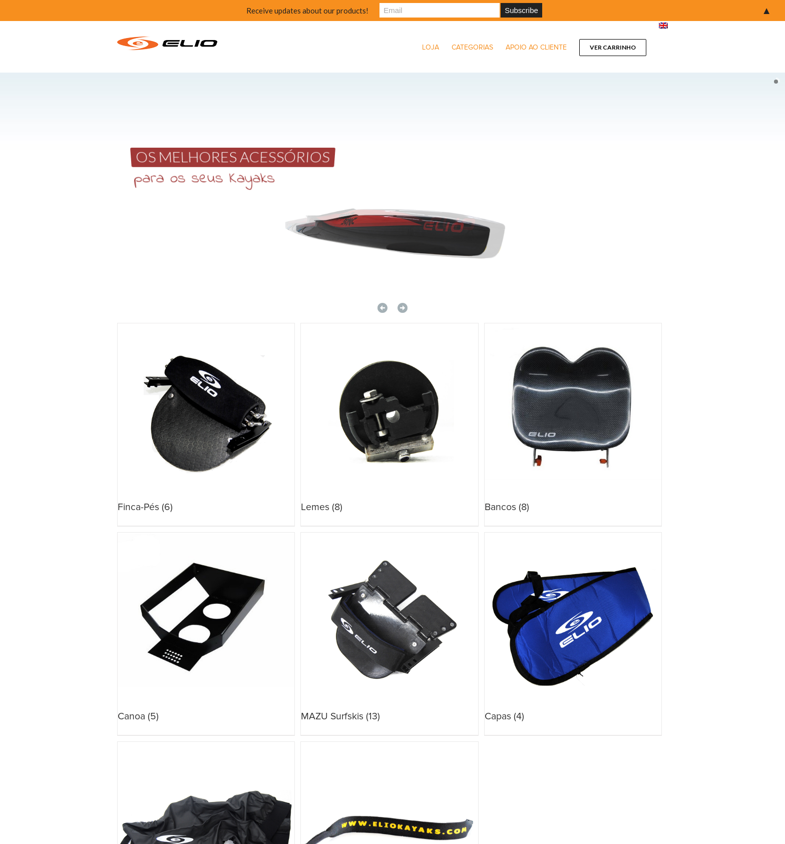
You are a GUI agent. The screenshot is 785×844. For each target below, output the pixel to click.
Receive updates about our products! (307, 10)
